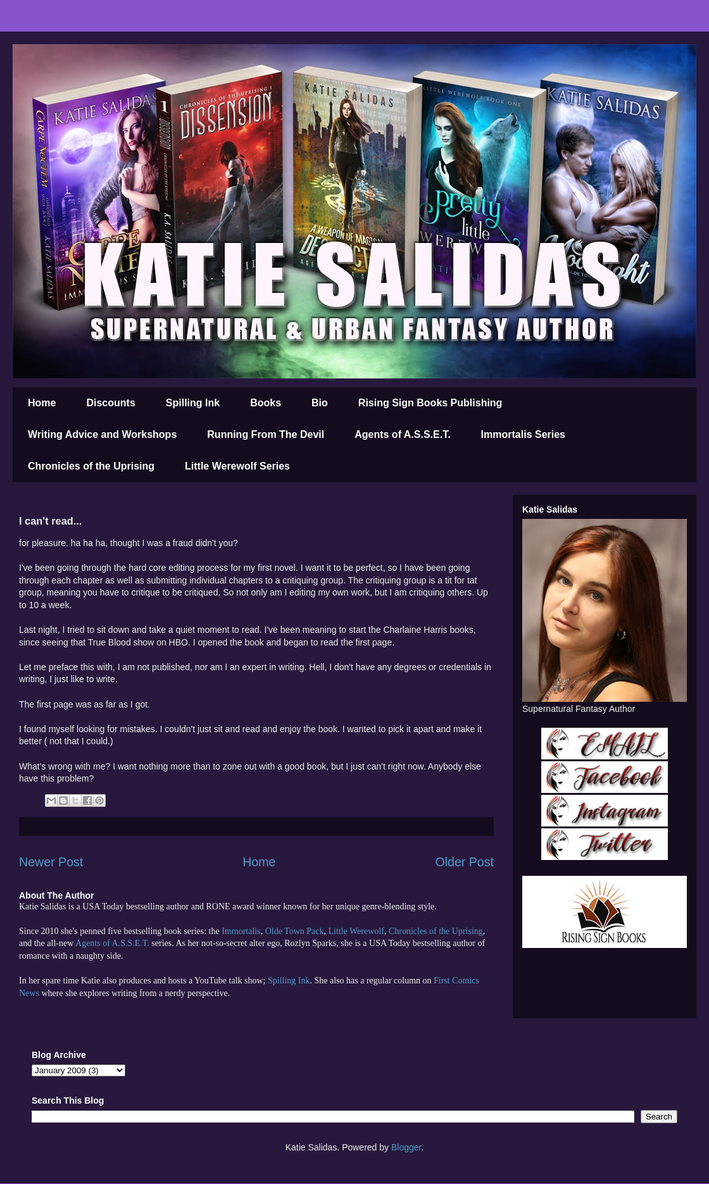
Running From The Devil (265, 434)
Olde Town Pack (294, 931)
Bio (319, 402)
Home (42, 402)
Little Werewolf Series (237, 466)
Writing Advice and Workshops (102, 434)
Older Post (464, 862)
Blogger (406, 1147)
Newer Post (51, 862)
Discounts (110, 402)
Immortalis (241, 931)
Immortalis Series (523, 434)
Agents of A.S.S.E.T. (402, 434)
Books (265, 402)
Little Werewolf (356, 931)
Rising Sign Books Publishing (430, 402)
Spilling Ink (193, 402)
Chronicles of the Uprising (91, 466)
